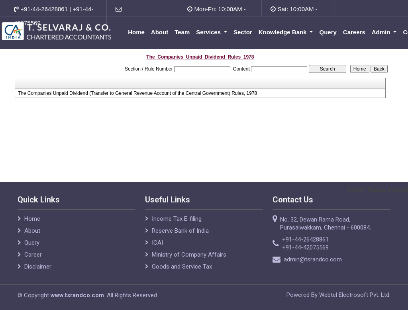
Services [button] (210, 32)
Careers (354, 32)
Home (137, 32)
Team (182, 32)
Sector (243, 32)
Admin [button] (382, 32)
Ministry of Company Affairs (189, 254)
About (160, 32)
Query (328, 32)
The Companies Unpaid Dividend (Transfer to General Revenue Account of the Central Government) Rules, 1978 (137, 93)
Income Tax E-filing (177, 218)
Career (33, 254)
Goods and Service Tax (182, 266)
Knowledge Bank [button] (284, 32)
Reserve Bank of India (180, 230)
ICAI (157, 242)
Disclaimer (37, 266)
